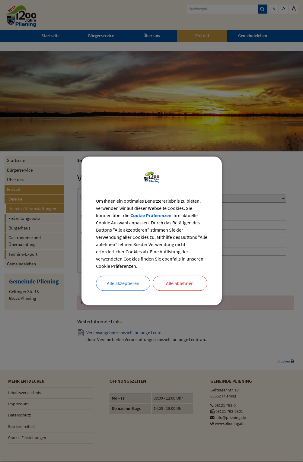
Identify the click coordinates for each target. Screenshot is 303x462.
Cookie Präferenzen (150, 216)
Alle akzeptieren (123, 283)
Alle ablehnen (180, 283)
